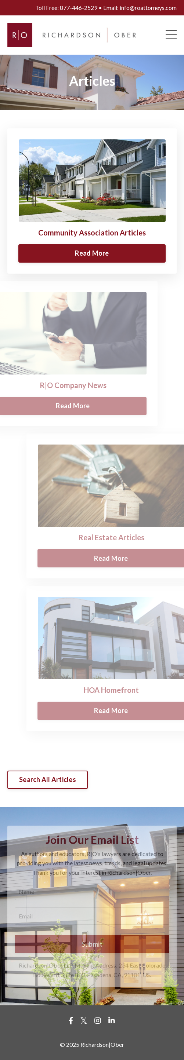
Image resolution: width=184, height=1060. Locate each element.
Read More (92, 253)
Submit (92, 944)
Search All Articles (47, 779)
